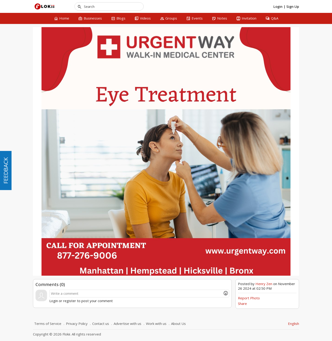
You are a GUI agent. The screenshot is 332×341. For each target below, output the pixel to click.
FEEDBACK (5, 170)
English (293, 323)
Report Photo (249, 298)
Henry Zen (263, 283)
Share (242, 303)
